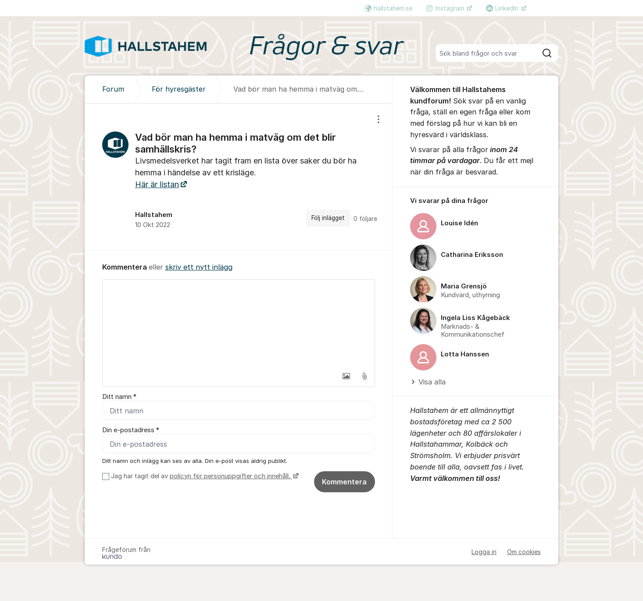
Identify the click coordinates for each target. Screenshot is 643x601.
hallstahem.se (388, 8)
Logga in (484, 551)
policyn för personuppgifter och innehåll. (231, 476)
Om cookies (524, 551)
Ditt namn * (119, 397)
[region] (239, 176)
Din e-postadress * (130, 430)
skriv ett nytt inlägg (198, 267)
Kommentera (344, 481)
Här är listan (157, 184)
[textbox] (239, 323)
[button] (346, 376)
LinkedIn (503, 8)
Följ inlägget (328, 217)
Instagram (446, 8)
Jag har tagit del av (203, 476)
